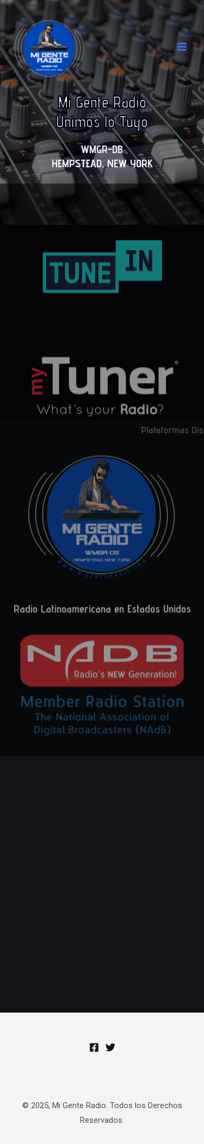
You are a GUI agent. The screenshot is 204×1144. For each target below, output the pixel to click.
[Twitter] (110, 1047)
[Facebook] (94, 1047)
